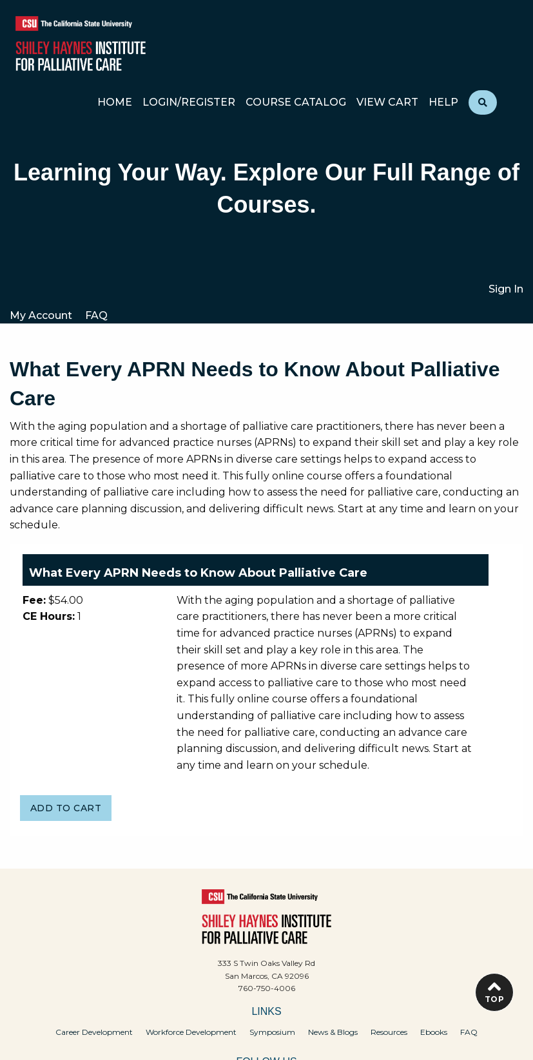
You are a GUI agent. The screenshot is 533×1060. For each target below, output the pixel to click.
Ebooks (433, 1032)
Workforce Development (191, 1032)
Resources (389, 1032)
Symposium (272, 1032)
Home (114, 102)
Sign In (506, 289)
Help (443, 102)
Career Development (94, 1032)
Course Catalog (296, 102)
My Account (41, 315)
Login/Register (188, 102)
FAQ (96, 315)
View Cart (387, 102)
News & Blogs (333, 1032)
